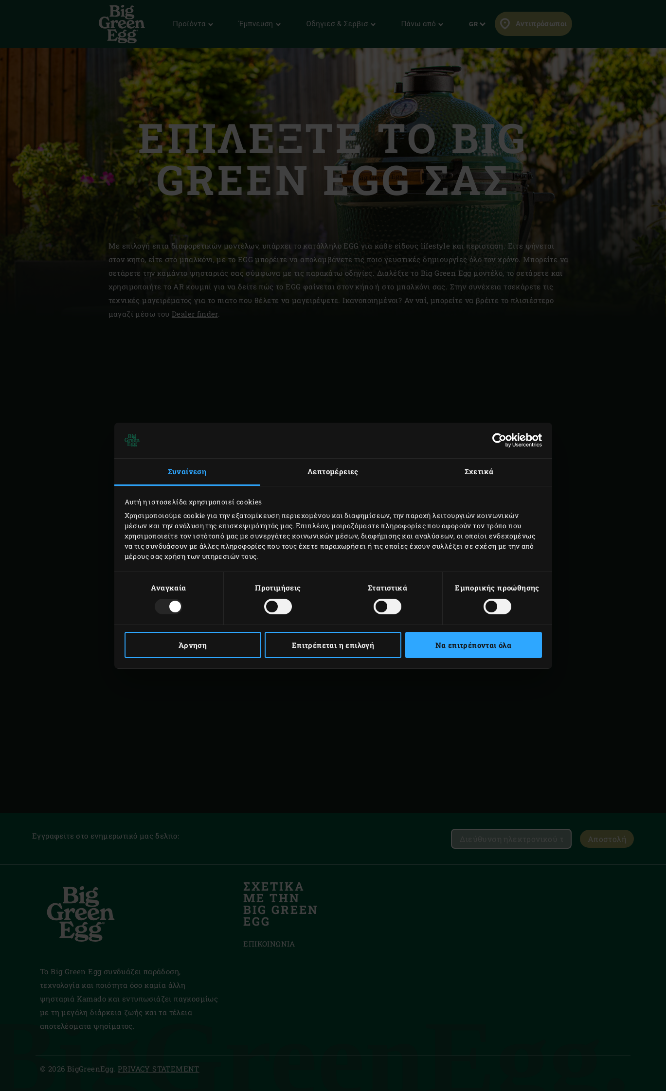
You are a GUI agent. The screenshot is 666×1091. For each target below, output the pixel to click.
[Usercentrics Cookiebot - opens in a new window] (499, 440)
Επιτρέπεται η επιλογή (333, 645)
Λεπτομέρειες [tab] (333, 471)
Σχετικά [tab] (479, 471)
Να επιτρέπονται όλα (473, 645)
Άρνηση (193, 645)
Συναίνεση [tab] (187, 471)
